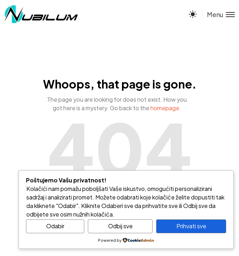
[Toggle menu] (218, 14)
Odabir (55, 226)
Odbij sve (120, 226)
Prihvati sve (191, 226)
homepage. (165, 108)
